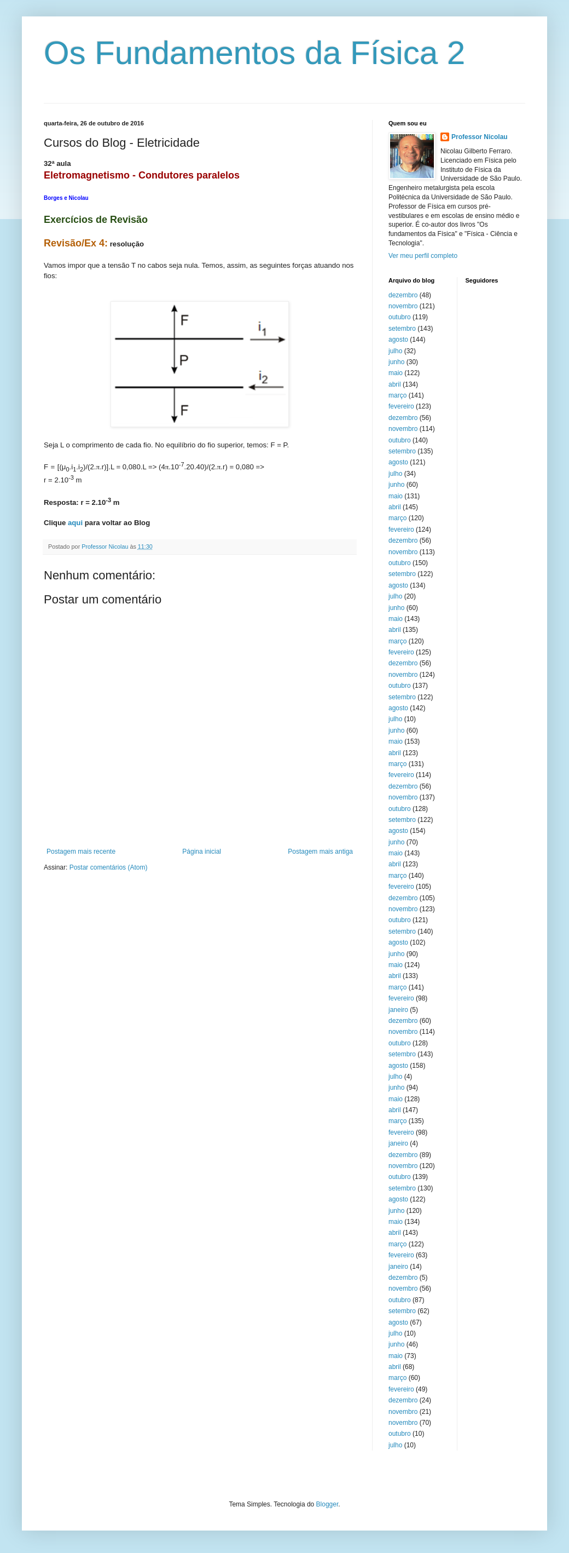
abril (394, 384)
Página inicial (201, 851)
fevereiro (401, 406)
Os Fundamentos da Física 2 (254, 52)
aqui (75, 523)
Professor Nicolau (479, 137)
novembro (402, 306)
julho (395, 351)
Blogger (327, 1504)
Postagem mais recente (81, 851)
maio (395, 373)
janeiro (398, 1010)
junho (396, 362)
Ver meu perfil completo (422, 256)
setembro (402, 328)
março (397, 395)
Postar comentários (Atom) (108, 867)
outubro (399, 317)
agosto (398, 339)
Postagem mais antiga (320, 851)
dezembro (402, 295)
